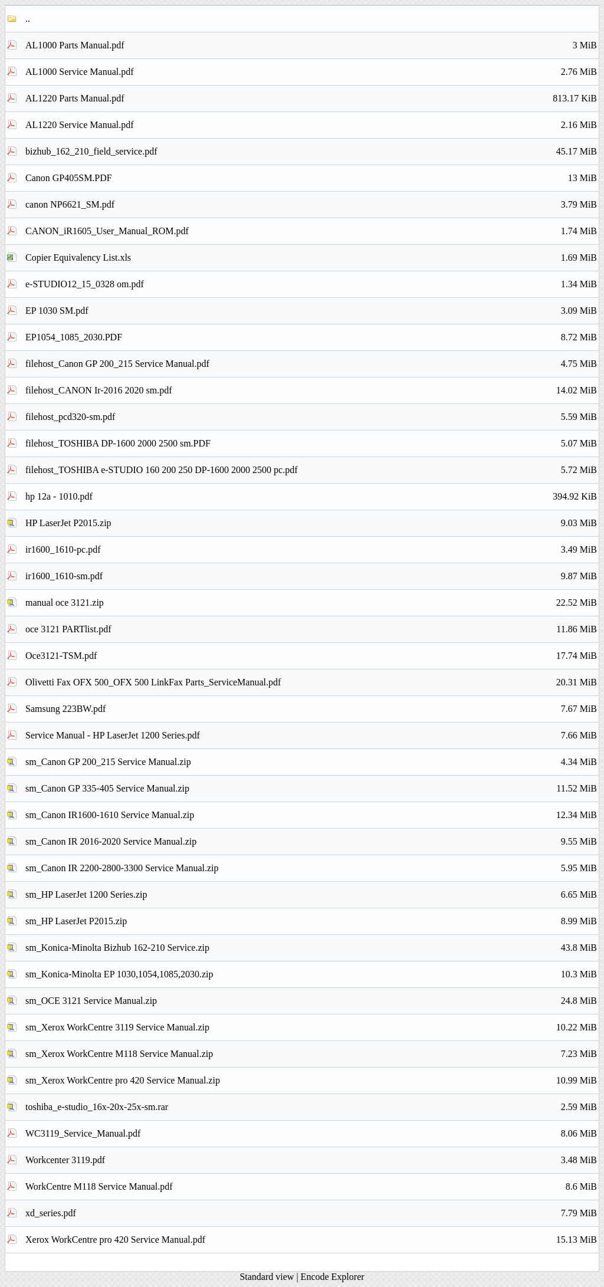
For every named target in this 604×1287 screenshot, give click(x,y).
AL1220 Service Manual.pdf (311, 125)
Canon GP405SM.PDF (311, 178)
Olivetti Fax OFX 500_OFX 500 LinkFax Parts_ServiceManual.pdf (311, 682)
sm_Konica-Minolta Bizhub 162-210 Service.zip (311, 948)
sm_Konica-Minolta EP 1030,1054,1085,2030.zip (311, 974)
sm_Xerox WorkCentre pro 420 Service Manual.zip (311, 1080)
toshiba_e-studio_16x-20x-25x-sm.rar (311, 1107)
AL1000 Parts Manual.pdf (311, 45)
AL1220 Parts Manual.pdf (311, 98)
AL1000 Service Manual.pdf (311, 72)
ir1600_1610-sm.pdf (311, 576)
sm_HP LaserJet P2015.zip (311, 921)
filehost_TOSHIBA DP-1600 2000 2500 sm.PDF (311, 443)
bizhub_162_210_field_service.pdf (311, 151)
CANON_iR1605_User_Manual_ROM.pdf (311, 231)
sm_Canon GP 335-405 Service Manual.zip (311, 788)
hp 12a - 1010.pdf (311, 496)
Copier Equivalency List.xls (311, 257)
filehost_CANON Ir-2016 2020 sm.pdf (311, 390)
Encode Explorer (333, 1277)
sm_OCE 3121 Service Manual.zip (311, 1001)
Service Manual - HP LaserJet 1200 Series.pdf (311, 735)
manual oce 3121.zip (311, 602)
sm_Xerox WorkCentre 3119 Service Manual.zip (311, 1027)
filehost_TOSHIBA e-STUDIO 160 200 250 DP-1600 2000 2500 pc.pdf (311, 470)
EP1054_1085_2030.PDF (311, 337)
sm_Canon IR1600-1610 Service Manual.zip (311, 815)
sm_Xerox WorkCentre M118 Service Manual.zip (311, 1054)
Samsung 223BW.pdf (311, 709)
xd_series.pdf (311, 1213)
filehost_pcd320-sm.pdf (311, 417)
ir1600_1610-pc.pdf (311, 549)
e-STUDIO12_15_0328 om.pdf (311, 284)
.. (27, 19)
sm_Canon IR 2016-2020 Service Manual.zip (311, 841)
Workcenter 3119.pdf (311, 1160)
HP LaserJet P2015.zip (311, 523)
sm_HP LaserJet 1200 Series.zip (311, 894)
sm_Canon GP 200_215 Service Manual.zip (311, 762)
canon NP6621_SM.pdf (311, 204)
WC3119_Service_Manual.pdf (311, 1133)
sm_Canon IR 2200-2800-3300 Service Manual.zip (311, 868)
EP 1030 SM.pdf (311, 311)
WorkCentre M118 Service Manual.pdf (311, 1186)
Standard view (266, 1277)
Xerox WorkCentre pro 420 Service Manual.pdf (311, 1240)
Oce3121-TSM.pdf (311, 656)
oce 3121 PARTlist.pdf (311, 629)
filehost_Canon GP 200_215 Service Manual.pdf (311, 364)
